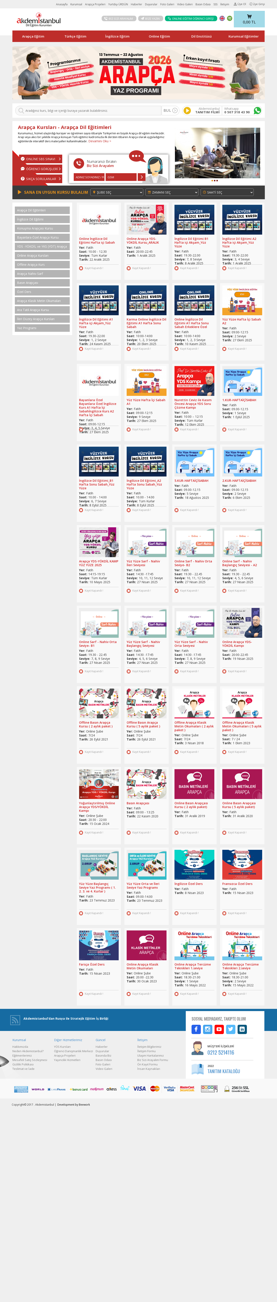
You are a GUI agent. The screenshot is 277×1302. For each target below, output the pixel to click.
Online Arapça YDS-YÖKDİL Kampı (237, 643)
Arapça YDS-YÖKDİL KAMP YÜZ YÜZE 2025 (98, 563)
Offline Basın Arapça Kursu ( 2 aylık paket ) (95, 724)
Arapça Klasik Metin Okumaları (39, 300)
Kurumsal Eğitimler (244, 36)
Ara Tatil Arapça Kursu (33, 309)
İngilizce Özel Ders (188, 884)
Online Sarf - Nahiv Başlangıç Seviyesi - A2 (239, 563)
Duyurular (151, 4)
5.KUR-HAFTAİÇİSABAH (191, 480)
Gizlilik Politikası (23, 1064)
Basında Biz (103, 1055)
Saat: (83, 251)
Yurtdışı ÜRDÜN (118, 4)
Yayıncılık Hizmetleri (67, 1060)
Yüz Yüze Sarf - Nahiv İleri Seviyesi (143, 563)
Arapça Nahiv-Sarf (30, 273)
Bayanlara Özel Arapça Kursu (38, 237)
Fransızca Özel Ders (237, 884)
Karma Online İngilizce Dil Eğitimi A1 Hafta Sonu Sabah (146, 323)
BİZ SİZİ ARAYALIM (118, 19)
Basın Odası (203, 4)
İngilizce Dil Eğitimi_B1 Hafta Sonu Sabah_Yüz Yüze (96, 484)
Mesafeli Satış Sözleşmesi (29, 1060)
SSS (215, 4)
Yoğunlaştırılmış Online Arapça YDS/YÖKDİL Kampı (97, 806)
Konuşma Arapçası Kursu (35, 228)
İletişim (224, 4)
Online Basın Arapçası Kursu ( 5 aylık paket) (239, 805)
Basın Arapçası (27, 282)
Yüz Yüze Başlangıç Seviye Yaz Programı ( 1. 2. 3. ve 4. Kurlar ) (97, 887)
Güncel (100, 1040)
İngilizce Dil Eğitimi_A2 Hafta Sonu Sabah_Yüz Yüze (144, 484)
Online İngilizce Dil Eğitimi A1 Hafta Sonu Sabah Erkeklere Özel (191, 323)
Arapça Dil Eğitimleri (31, 210)
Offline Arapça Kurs (31, 264)
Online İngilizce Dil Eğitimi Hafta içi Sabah (97, 240)
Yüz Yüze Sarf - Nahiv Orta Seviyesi (191, 643)
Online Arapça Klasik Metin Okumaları (142, 966)
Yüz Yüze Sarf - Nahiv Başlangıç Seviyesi (143, 643)
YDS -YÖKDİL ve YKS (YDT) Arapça (42, 246)
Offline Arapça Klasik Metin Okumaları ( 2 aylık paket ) (194, 726)
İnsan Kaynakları (148, 1069)
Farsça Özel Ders (92, 964)
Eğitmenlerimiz (22, 1055)
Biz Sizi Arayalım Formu (152, 1060)
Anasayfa (62, 4)
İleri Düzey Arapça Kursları (35, 319)
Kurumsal (76, 4)
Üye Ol (240, 4)
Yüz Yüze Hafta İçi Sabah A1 (146, 402)
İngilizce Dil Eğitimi (30, 219)
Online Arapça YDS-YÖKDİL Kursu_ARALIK (143, 240)
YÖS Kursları (62, 1047)
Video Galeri (185, 4)
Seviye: (84, 255)
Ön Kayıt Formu (147, 1064)
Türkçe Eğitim (75, 36)
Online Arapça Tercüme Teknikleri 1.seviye (192, 966)
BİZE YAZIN (150, 19)
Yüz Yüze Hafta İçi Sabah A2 (241, 321)
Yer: (82, 247)
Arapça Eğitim (33, 36)
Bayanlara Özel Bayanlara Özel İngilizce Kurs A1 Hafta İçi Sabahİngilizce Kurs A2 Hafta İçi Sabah (97, 407)
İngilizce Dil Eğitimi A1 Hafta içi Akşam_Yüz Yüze (96, 323)
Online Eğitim (159, 36)
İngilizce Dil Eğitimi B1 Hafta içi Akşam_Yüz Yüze (191, 242)
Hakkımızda (20, 1047)
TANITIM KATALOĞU (223, 1071)
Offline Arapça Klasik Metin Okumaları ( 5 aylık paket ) (242, 726)
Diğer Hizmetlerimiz (68, 1040)
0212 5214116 (220, 1052)
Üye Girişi (257, 4)
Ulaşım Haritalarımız (150, 1055)
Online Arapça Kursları (32, 255)
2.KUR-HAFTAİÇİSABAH (239, 480)
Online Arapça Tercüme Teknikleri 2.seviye (240, 966)
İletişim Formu (146, 1051)
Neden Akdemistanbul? (28, 1051)
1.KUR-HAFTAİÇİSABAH (239, 400)
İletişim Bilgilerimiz (149, 1047)
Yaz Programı (26, 328)
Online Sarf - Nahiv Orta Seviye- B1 (98, 643)
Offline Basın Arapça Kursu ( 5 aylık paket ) (143, 724)
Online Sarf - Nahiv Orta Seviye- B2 (193, 563)
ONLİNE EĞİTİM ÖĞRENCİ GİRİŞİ (191, 19)
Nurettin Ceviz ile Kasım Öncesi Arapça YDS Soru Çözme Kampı (193, 403)
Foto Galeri (167, 4)
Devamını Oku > (99, 141)
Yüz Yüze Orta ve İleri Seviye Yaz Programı (143, 885)
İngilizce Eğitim (117, 36)
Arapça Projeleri (95, 4)
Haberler (136, 4)
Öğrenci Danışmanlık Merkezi (73, 1051)
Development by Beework (73, 1105)
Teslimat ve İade (23, 1069)
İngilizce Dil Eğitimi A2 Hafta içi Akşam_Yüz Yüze (239, 242)
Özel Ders (24, 291)
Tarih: (83, 259)
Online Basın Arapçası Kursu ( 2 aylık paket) (191, 805)
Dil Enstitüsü (201, 36)
